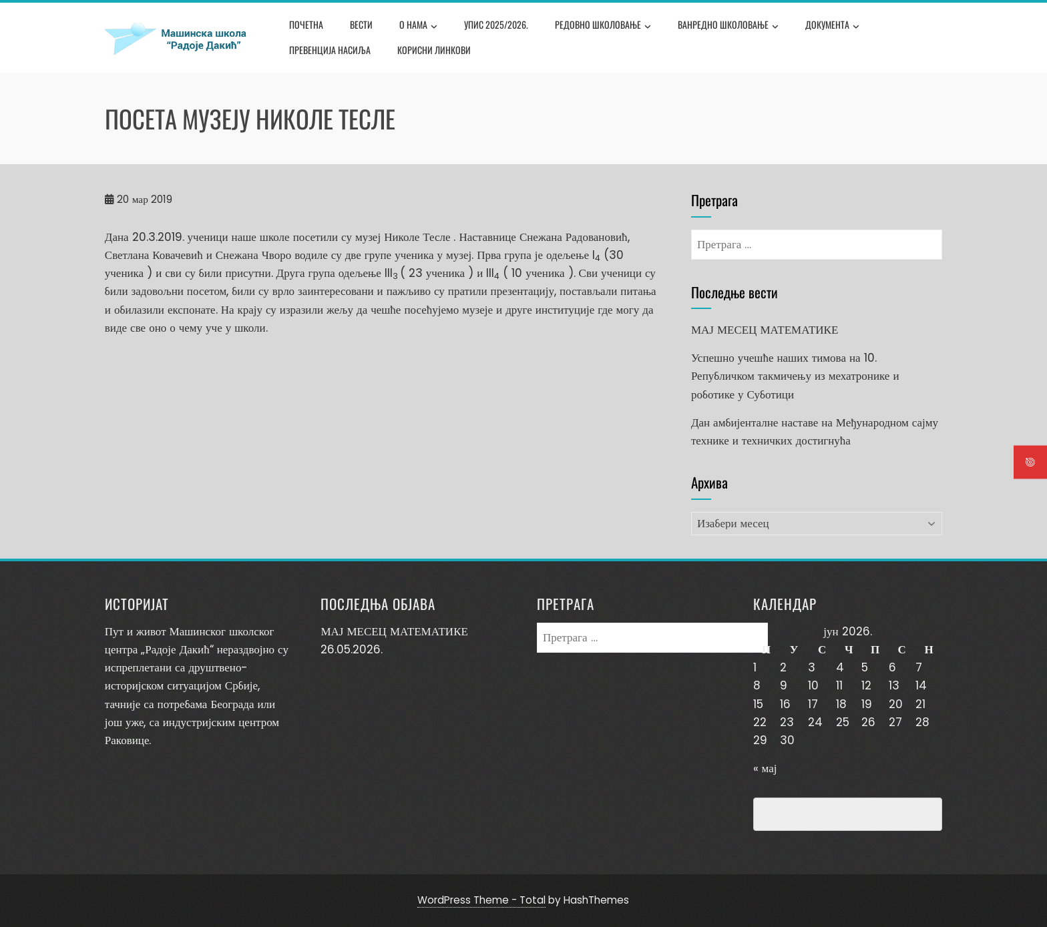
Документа (832, 26)
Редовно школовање (603, 26)
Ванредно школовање (728, 26)
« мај (765, 768)
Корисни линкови (434, 50)
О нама (418, 26)
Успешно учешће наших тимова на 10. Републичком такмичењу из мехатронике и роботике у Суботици (795, 376)
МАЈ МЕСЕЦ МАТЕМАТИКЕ (764, 330)
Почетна (306, 24)
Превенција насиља (330, 50)
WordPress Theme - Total (481, 900)
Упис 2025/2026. (496, 24)
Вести (361, 24)
